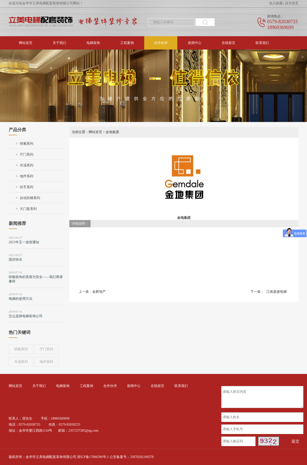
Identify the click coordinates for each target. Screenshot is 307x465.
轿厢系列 (26, 143)
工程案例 (127, 43)
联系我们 (262, 43)
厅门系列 (26, 154)
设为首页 (292, 3)
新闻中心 (194, 43)
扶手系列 (26, 187)
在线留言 (228, 43)
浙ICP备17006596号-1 (93, 457)
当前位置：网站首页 (87, 132)
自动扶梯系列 (30, 198)
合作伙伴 (161, 43)
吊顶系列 (26, 165)
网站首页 (25, 43)
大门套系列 (28, 209)
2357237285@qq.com (83, 430)
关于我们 (59, 43)
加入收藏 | (276, 3)
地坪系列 (26, 176)
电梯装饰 (93, 43)
